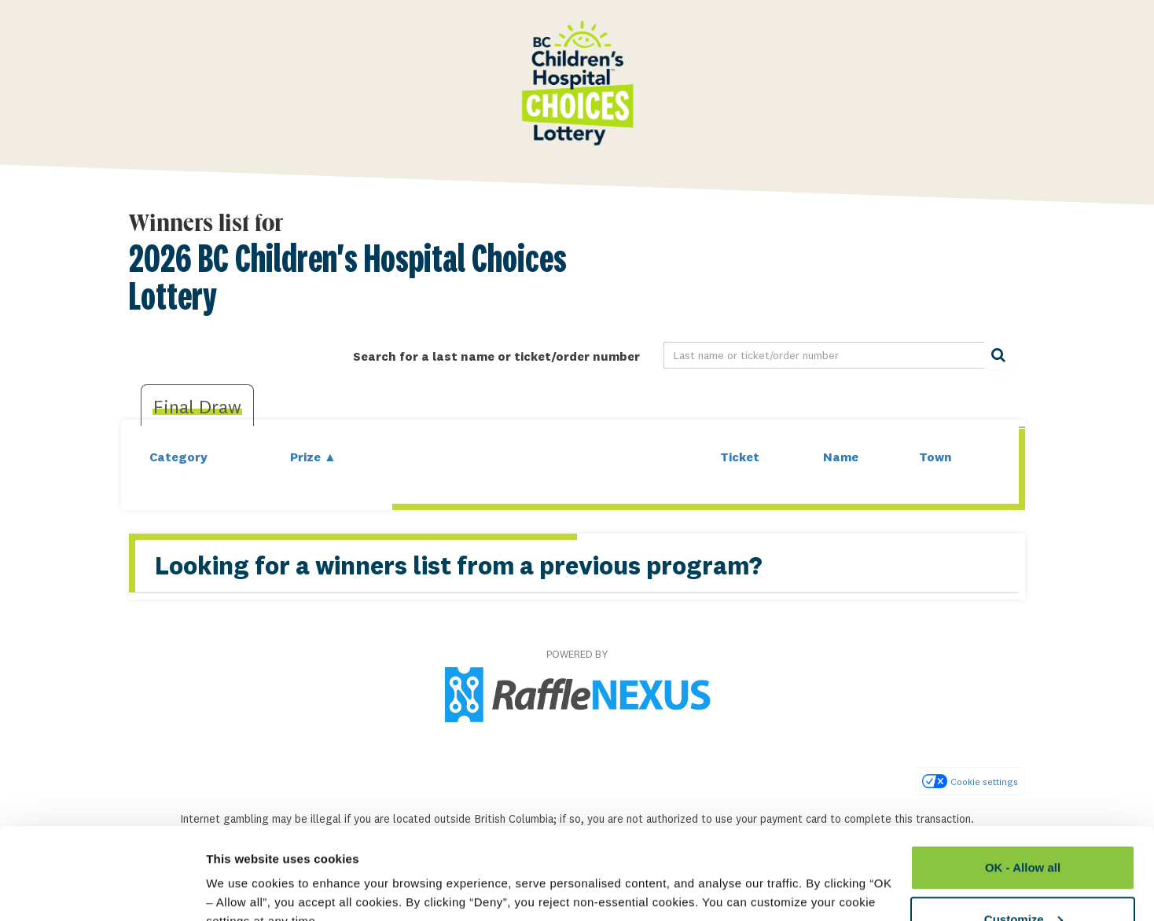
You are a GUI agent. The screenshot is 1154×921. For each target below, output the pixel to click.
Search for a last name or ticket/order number (496, 356)
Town (935, 456)
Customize (1023, 828)
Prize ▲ (313, 456)
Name (840, 456)
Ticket (739, 456)
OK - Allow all (1022, 776)
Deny (1023, 879)
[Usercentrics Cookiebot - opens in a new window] (102, 890)
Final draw (197, 406)
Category (178, 456)
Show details (242, 872)
